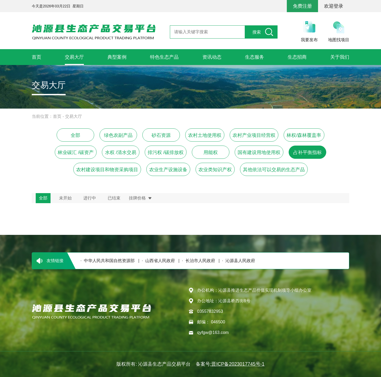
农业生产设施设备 (168, 169)
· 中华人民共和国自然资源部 (106, 260)
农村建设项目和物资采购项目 (107, 169)
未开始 (65, 198)
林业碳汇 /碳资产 (76, 152)
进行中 (89, 198)
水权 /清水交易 (120, 152)
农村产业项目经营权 (254, 135)
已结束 (114, 198)
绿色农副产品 (118, 135)
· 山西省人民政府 (157, 260)
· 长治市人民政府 (197, 260)
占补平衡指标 (307, 152)
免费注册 (302, 6)
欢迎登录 (333, 6)
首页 (57, 116)
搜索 (256, 32)
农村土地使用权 (204, 135)
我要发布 (309, 40)
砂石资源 (161, 135)
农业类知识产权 (215, 169)
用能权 (210, 152)
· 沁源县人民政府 (237, 260)
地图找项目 (338, 40)
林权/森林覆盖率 (304, 135)
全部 (75, 135)
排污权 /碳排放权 (166, 152)
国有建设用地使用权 (259, 152)
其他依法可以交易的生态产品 (274, 169)
